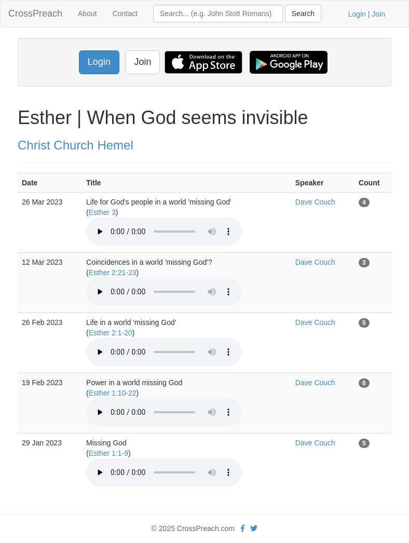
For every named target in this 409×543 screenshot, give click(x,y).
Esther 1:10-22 (113, 393)
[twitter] (253, 528)
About (87, 13)
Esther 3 (102, 212)
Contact (125, 13)
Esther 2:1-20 (110, 333)
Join (378, 14)
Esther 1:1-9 (108, 453)
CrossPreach (35, 13)
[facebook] (242, 528)
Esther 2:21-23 (113, 272)
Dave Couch (315, 202)
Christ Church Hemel (75, 145)
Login (357, 14)
